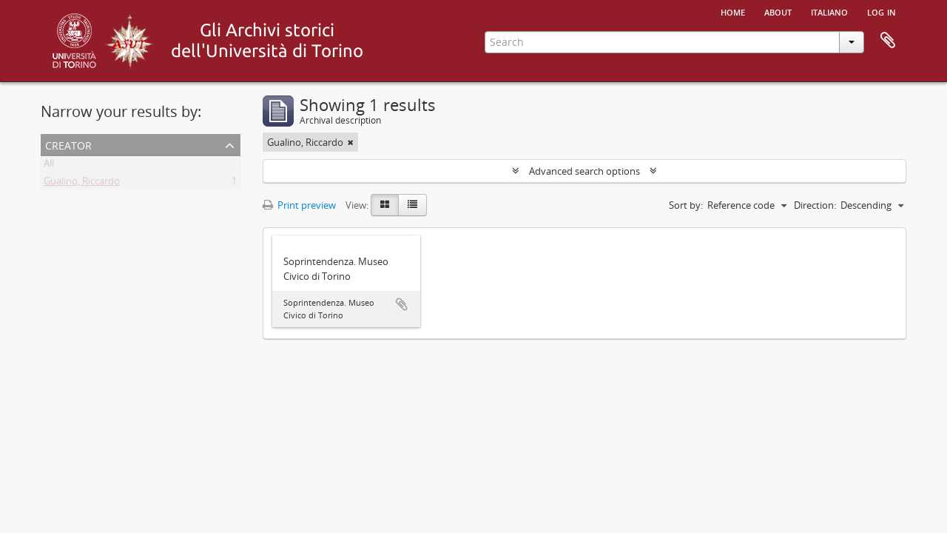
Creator (68, 144)
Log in (881, 11)
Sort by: (686, 205)
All (49, 165)
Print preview (299, 205)
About (778, 11)
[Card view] (385, 205)
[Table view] (412, 205)
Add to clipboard (401, 304)
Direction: (815, 205)
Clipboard (887, 40)
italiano (829, 11)
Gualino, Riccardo (82, 183)
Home (733, 11)
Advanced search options (584, 171)
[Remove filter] (351, 142)
